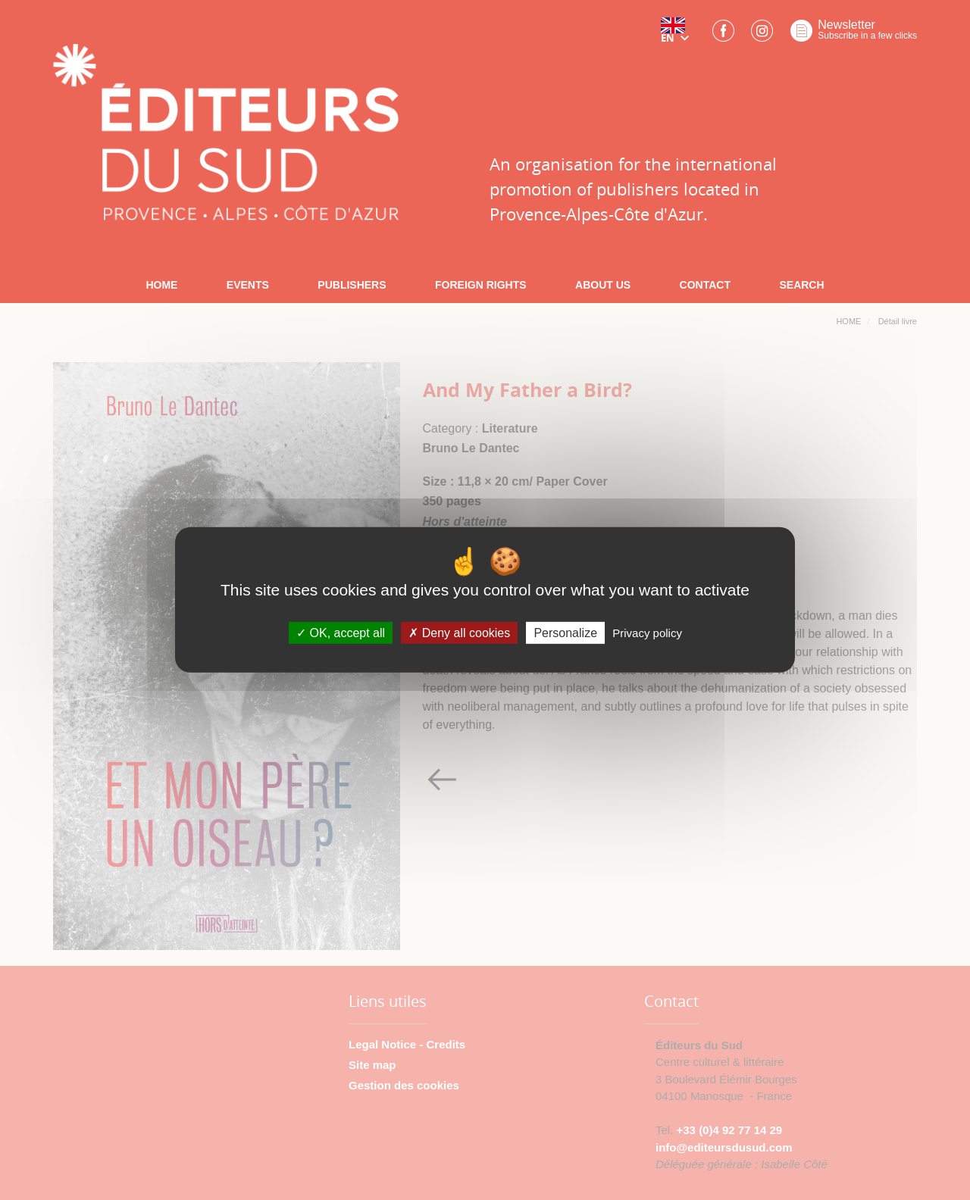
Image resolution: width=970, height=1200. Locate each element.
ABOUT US (602, 285)
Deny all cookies (459, 633)
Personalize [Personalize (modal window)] (565, 633)
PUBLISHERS (352, 285)
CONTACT (705, 285)
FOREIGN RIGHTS (481, 285)
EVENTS (248, 285)
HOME (161, 285)
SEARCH (801, 285)
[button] (678, 35)
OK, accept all (340, 633)
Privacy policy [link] (647, 633)
